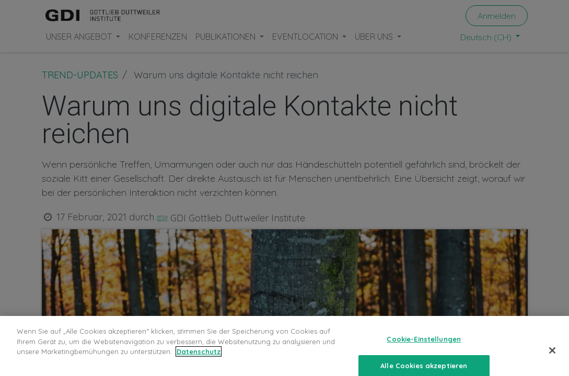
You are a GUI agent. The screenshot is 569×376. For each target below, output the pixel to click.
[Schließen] (552, 361)
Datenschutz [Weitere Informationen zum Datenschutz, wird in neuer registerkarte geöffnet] (198, 362)
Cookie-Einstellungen (424, 350)
